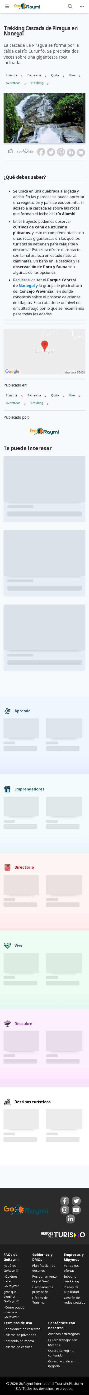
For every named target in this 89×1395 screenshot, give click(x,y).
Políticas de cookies (18, 1347)
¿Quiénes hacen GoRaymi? (11, 1281)
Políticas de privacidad (20, 1335)
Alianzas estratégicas (64, 1334)
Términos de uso (18, 1323)
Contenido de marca (19, 1341)
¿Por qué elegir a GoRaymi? (11, 1296)
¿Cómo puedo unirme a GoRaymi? (14, 1312)
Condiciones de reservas (22, 1329)
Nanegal (27, 285)
